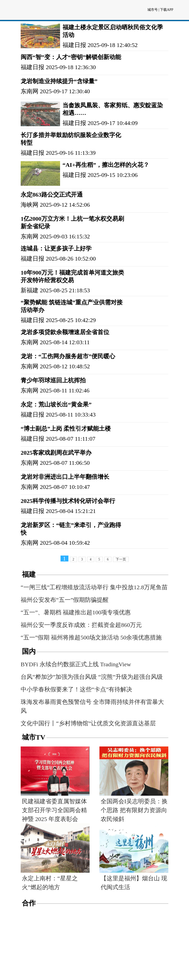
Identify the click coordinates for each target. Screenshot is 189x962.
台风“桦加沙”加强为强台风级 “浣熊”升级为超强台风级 (92, 677)
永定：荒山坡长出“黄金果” (56, 404)
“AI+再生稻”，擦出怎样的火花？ (106, 165)
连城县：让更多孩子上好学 (56, 248)
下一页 (121, 559)
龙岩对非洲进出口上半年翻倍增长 (65, 477)
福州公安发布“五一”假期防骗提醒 (65, 600)
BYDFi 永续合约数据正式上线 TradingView (76, 664)
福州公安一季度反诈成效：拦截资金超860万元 (81, 625)
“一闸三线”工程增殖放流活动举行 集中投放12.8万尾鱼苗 (94, 587)
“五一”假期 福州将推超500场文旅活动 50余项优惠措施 (91, 637)
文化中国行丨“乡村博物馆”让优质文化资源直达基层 (88, 723)
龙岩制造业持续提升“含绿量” (59, 81)
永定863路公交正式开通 (52, 194)
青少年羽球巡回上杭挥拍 (53, 380)
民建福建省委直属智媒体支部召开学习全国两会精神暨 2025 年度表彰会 (54, 810)
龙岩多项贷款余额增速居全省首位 (65, 332)
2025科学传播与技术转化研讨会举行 (68, 501)
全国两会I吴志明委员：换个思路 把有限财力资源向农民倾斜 (134, 810)
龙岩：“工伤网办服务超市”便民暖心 (68, 356)
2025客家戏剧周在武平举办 (56, 453)
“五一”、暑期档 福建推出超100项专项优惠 (76, 612)
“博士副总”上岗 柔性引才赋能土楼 (66, 428)
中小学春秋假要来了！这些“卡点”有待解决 (76, 689)
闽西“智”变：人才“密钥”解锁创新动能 (71, 57)
